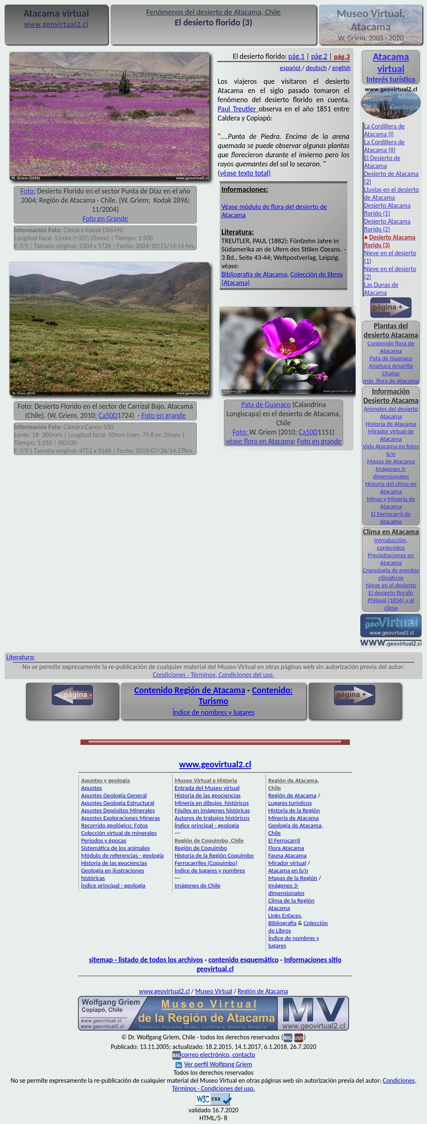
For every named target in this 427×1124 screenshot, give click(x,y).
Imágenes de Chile (198, 885)
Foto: (27, 191)
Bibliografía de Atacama (254, 274)
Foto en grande (163, 415)
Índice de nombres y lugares (214, 712)
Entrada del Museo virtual (207, 788)
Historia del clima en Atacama (391, 487)
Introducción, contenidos (390, 543)
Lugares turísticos (290, 803)
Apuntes (91, 788)
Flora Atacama (286, 848)
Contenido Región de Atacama (189, 690)
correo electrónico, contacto (218, 1055)
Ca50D (108, 415)
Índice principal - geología (113, 885)
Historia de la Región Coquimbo (214, 855)
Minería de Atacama (293, 818)
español (291, 68)
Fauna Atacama (287, 855)
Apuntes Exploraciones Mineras (120, 818)
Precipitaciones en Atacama (391, 558)
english (341, 68)
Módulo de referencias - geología (122, 855)
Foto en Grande (105, 218)
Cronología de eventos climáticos (391, 573)
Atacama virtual (391, 62)
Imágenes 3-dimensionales (391, 472)
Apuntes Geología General (114, 795)
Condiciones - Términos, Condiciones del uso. (213, 675)
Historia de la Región (294, 810)
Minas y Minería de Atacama (391, 502)
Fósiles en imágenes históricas (212, 810)
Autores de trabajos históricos (212, 818)
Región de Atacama (292, 795)
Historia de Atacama (391, 423)
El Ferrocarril (284, 840)
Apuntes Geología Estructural (117, 803)
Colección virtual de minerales (118, 833)
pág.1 (297, 56)
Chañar (391, 373)
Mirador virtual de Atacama (391, 435)
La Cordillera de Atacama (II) (384, 146)
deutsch (316, 68)
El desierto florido (391, 592)
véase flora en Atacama (260, 441)
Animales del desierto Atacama (391, 412)
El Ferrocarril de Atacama (391, 517)
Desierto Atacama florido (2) (387, 225)
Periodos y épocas (103, 840)
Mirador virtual (287, 863)
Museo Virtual (213, 991)
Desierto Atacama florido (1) (387, 209)
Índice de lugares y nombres (210, 870)
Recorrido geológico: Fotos (114, 825)
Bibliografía (282, 923)
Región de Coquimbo (201, 848)
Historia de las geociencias (114, 863)
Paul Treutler (238, 108)
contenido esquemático (243, 959)
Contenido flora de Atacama (390, 347)
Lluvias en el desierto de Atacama (391, 193)
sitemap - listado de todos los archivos (146, 959)
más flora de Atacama (391, 381)
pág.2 (319, 56)
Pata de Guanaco (266, 404)
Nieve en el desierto (391, 585)
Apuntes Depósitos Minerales (118, 810)
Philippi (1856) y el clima (391, 603)
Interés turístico (391, 79)
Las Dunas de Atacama (381, 289)
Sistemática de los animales (115, 848)
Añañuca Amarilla (391, 366)
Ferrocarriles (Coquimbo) (206, 863)
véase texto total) (245, 173)
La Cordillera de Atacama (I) (384, 130)
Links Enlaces (284, 915)
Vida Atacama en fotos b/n (391, 450)
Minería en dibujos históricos (212, 803)
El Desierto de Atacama (382, 162)
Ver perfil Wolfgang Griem (214, 1064)
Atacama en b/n (288, 870)
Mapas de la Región (292, 878)
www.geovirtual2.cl (215, 764)
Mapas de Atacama (391, 461)
